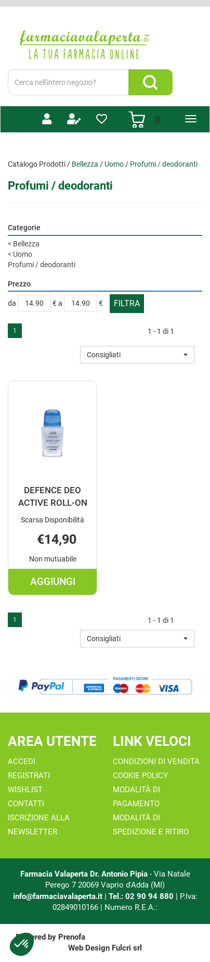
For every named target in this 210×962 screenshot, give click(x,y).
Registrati (29, 775)
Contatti (26, 803)
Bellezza (85, 164)
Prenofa (71, 937)
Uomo (114, 164)
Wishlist (25, 789)
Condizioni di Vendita (156, 761)
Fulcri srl (127, 948)
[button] (137, 355)
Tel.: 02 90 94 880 (142, 896)
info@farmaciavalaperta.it (57, 896)
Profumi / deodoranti (41, 264)
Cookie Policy (140, 775)
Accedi (21, 761)
